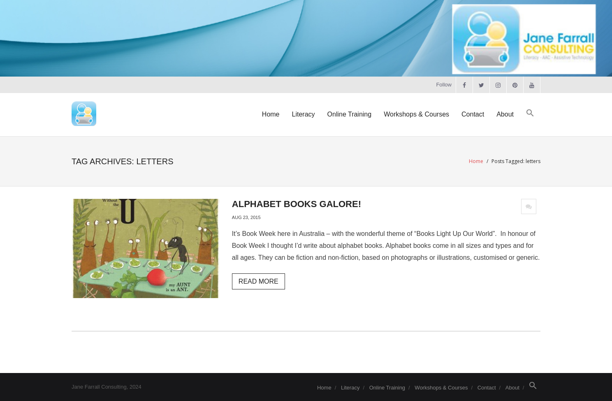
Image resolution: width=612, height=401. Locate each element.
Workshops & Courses (441, 388)
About (512, 388)
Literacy (350, 388)
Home (476, 161)
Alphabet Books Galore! (296, 204)
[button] (530, 113)
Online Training (387, 388)
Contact (487, 388)
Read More (258, 281)
